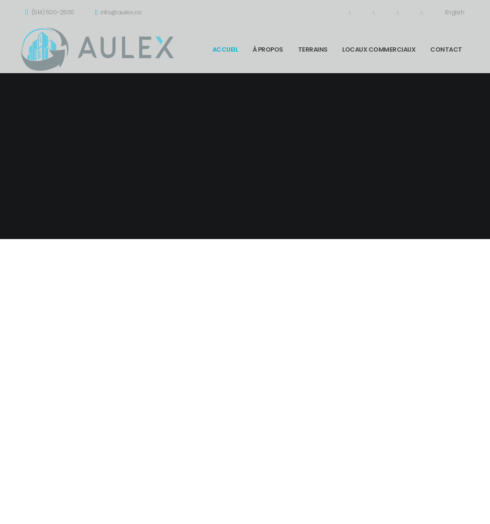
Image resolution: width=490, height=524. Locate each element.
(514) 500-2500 (49, 12)
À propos (268, 49)
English (455, 12)
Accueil (225, 49)
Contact (446, 49)
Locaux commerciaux (378, 49)
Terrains (313, 49)
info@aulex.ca (118, 12)
